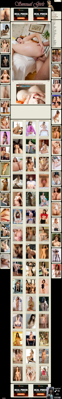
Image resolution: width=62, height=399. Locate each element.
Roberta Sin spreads (41, 173)
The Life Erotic (54, 43)
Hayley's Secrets (54, 31)
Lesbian (48, 346)
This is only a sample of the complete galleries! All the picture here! (30, 83)
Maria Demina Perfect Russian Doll (30, 260)
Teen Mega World (54, 42)
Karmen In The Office (15, 295)
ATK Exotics (53, 24)
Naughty (21, 311)
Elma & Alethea (41, 330)
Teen (48, 381)
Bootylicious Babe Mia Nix (42, 295)
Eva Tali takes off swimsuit (42, 120)
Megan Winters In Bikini (42, 260)
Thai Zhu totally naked (42, 278)
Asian (34, 136)
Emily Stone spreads (28, 365)
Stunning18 (53, 41)
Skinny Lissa (40, 243)
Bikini (47, 136)
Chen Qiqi (27, 173)
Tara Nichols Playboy (15, 365)
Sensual (21, 189)
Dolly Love (14, 260)
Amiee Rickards (15, 330)
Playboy (53, 37)
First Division (27, 208)
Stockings (47, 224)
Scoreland (53, 38)
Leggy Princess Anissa (15, 120)
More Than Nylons (54, 33)
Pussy (48, 189)
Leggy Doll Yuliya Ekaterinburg (16, 173)
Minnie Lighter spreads (15, 208)
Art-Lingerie (53, 23)
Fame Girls (53, 28)
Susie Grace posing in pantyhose (43, 208)
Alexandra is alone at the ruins (42, 365)
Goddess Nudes (54, 30)
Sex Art (53, 39)
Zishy (52, 46)
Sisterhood (27, 278)
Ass (21, 276)
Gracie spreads (15, 243)
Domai (53, 25)
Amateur (34, 224)
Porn (21, 136)
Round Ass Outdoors (28, 243)
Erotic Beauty (53, 26)
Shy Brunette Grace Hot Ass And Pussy (17, 278)
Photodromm (53, 36)
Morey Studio (53, 34)
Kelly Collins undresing (29, 330)
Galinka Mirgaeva (28, 295)
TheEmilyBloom (54, 44)
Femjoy (53, 29)
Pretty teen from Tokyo (28, 120)
